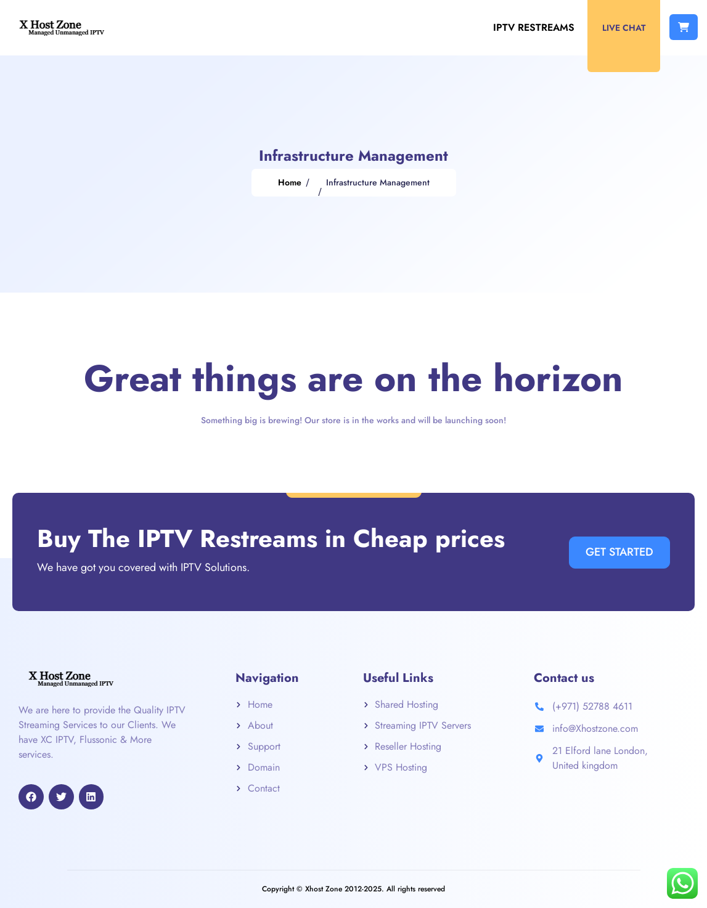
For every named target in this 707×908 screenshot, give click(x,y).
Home (289, 182)
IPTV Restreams (533, 27)
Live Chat (623, 28)
